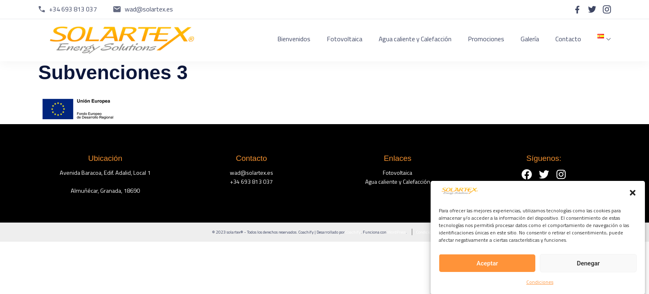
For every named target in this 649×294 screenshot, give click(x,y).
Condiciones (539, 285)
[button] (633, 196)
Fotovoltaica (344, 39)
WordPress (396, 232)
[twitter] (592, 9)
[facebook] (577, 9)
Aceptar (487, 266)
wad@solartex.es (149, 9)
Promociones (486, 39)
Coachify (353, 232)
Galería (530, 39)
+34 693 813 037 (73, 9)
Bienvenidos (293, 39)
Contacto (568, 39)
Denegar (588, 266)
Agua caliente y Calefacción (415, 39)
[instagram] (607, 9)
